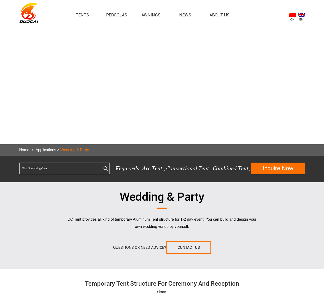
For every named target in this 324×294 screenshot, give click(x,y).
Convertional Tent (188, 168)
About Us (219, 14)
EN (301, 19)
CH (292, 19)
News (185, 14)
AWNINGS (150, 14)
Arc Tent (152, 168)
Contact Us (189, 247)
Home (24, 150)
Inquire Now (278, 168)
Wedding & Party (74, 150)
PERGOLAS (116, 14)
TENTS (82, 14)
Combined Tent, (231, 168)
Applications (45, 150)
